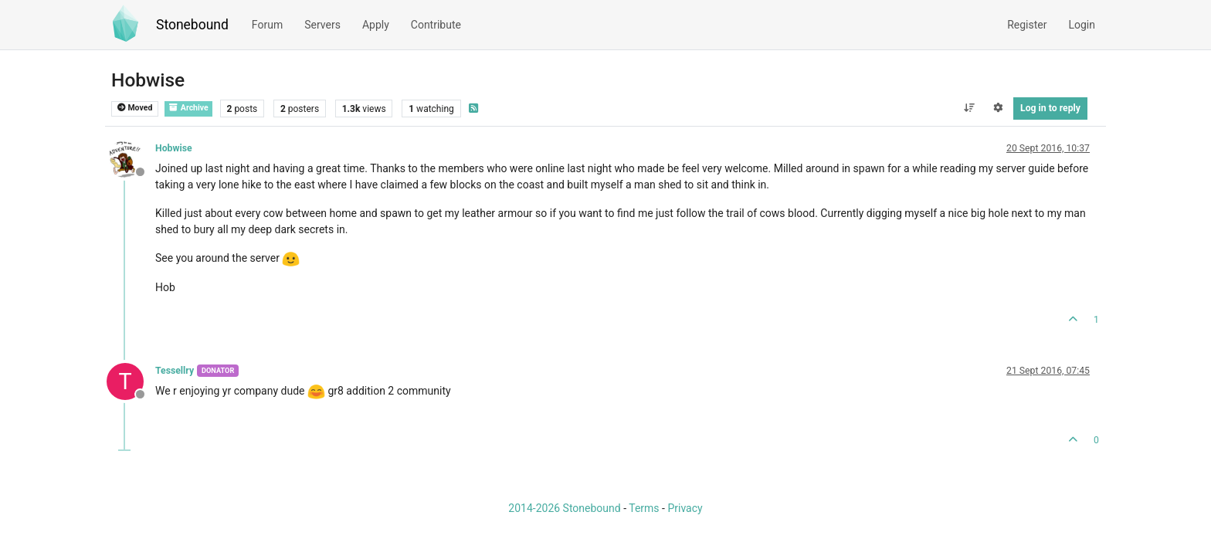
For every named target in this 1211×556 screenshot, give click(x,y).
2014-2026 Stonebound (564, 508)
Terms (644, 508)
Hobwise (173, 148)
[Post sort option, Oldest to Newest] (969, 108)
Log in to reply (1050, 108)
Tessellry (174, 370)
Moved (134, 108)
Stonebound (192, 24)
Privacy (684, 508)
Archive (188, 108)
